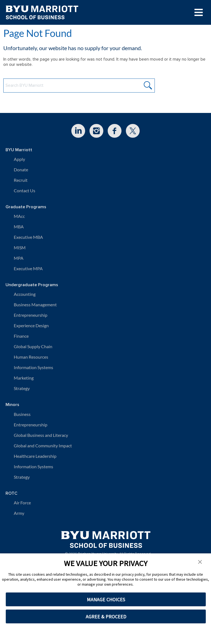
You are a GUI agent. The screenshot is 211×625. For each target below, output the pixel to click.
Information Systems (33, 367)
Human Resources (31, 356)
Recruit (21, 180)
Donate (21, 169)
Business (22, 414)
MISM (20, 247)
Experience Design (31, 325)
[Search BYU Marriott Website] (79, 86)
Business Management (35, 304)
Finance (21, 336)
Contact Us (24, 190)
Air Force (22, 502)
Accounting (25, 294)
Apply (19, 159)
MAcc (19, 216)
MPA (18, 258)
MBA (19, 226)
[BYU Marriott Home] (105, 537)
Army (19, 513)
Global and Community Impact (43, 445)
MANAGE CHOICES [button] (106, 599)
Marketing (24, 377)
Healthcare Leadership (35, 456)
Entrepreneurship (30, 315)
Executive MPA (28, 268)
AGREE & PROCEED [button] (106, 616)
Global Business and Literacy (41, 435)
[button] (200, 561)
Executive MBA (28, 237)
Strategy (22, 388)
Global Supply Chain (33, 346)
